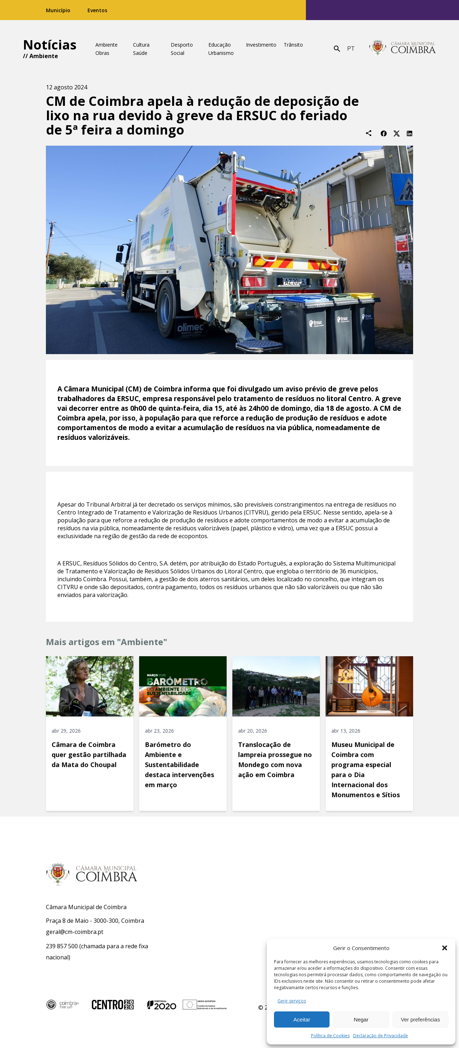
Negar (361, 1019)
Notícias (49, 44)
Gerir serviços (292, 1001)
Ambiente (43, 56)
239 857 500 (62, 946)
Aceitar (301, 1019)
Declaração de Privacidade (380, 1036)
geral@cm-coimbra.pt (74, 932)
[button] (444, 947)
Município (58, 10)
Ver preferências (420, 1019)
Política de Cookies (330, 1036)
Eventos (97, 10)
